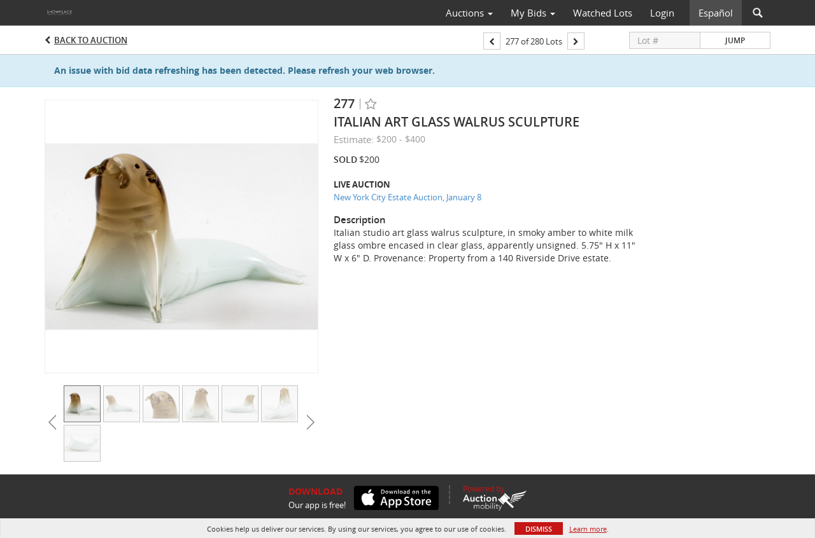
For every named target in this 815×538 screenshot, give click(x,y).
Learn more (588, 529)
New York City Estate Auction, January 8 (407, 197)
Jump (735, 40)
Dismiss (538, 529)
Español (715, 12)
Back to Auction (90, 40)
